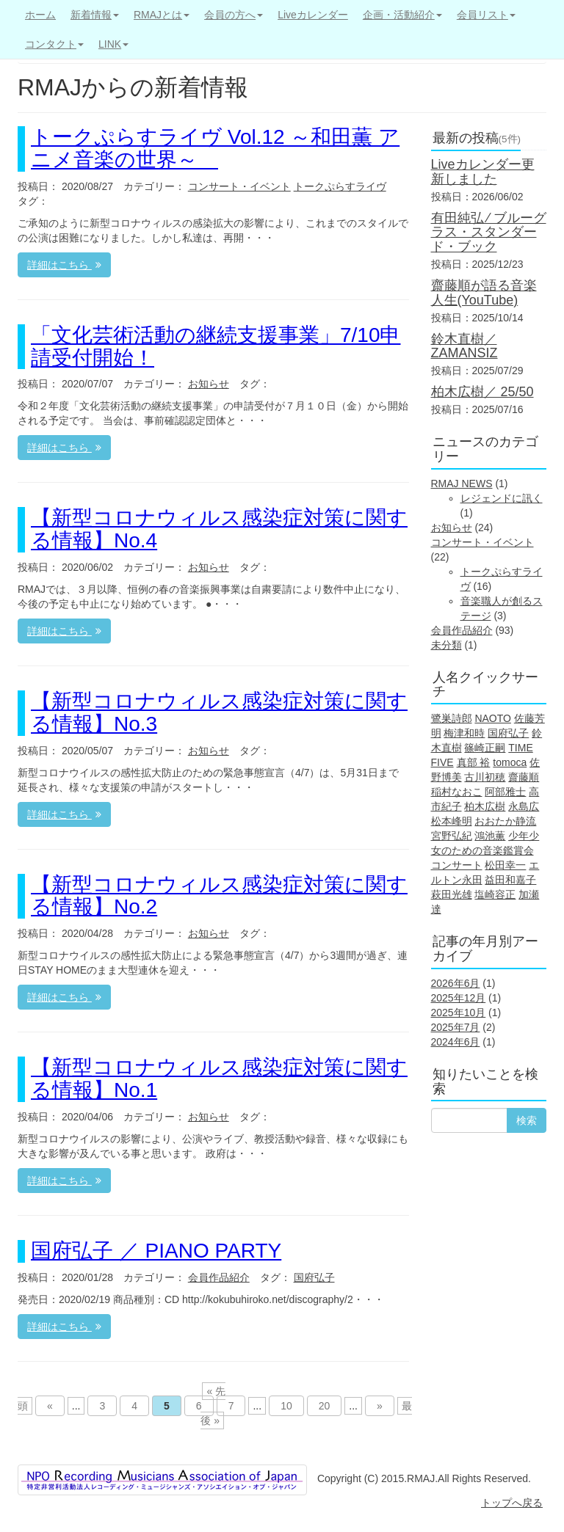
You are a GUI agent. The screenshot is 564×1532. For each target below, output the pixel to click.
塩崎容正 (495, 894)
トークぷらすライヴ (340, 186)
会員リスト (486, 15)
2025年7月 (455, 1027)
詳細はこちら (64, 265)
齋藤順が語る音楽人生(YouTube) (484, 292)
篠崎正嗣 (484, 748)
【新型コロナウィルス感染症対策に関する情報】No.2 (219, 896)
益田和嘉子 (510, 880)
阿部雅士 (505, 792)
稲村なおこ (456, 792)
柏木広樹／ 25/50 (482, 391)
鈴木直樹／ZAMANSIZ (464, 346)
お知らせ (208, 384)
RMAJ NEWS (462, 483)
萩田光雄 (451, 894)
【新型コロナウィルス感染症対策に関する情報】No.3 (219, 712)
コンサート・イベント (239, 186)
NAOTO (492, 718)
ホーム (40, 15)
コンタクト (54, 44)
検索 (526, 1120)
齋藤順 (523, 777)
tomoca (510, 762)
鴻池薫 (489, 836)
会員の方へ (233, 15)
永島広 (523, 806)
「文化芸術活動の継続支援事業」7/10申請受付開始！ (216, 346)
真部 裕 (474, 762)
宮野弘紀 (451, 836)
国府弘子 (314, 1277)
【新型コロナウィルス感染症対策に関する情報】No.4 (219, 529)
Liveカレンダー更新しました (483, 171)
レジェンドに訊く (501, 498)
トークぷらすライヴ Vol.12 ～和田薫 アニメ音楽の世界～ (215, 148)
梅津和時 (464, 733)
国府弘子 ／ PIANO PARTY (156, 1250)
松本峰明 (451, 821)
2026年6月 (455, 983)
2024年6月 (455, 1042)
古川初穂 (484, 777)
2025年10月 (458, 1012)
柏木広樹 (484, 806)
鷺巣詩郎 (451, 718)
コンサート (456, 865)
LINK (113, 44)
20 (324, 1406)
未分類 (446, 645)
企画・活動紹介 (402, 15)
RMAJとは (161, 15)
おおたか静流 (505, 821)
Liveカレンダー (313, 15)
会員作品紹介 (219, 1277)
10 (286, 1406)
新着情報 (94, 15)
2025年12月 (458, 998)
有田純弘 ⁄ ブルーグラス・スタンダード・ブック (488, 233)
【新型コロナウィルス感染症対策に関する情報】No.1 (219, 1078)
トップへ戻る (512, 1503)
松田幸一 (505, 865)
